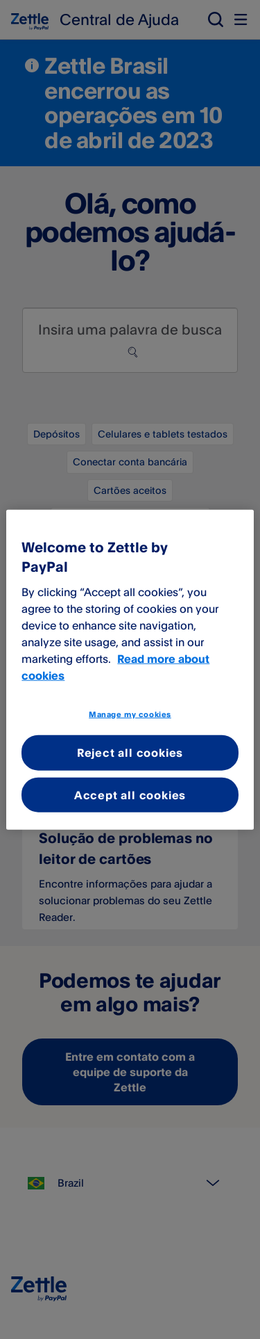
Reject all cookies (130, 753)
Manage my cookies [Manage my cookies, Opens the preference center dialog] (130, 714)
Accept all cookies (130, 794)
